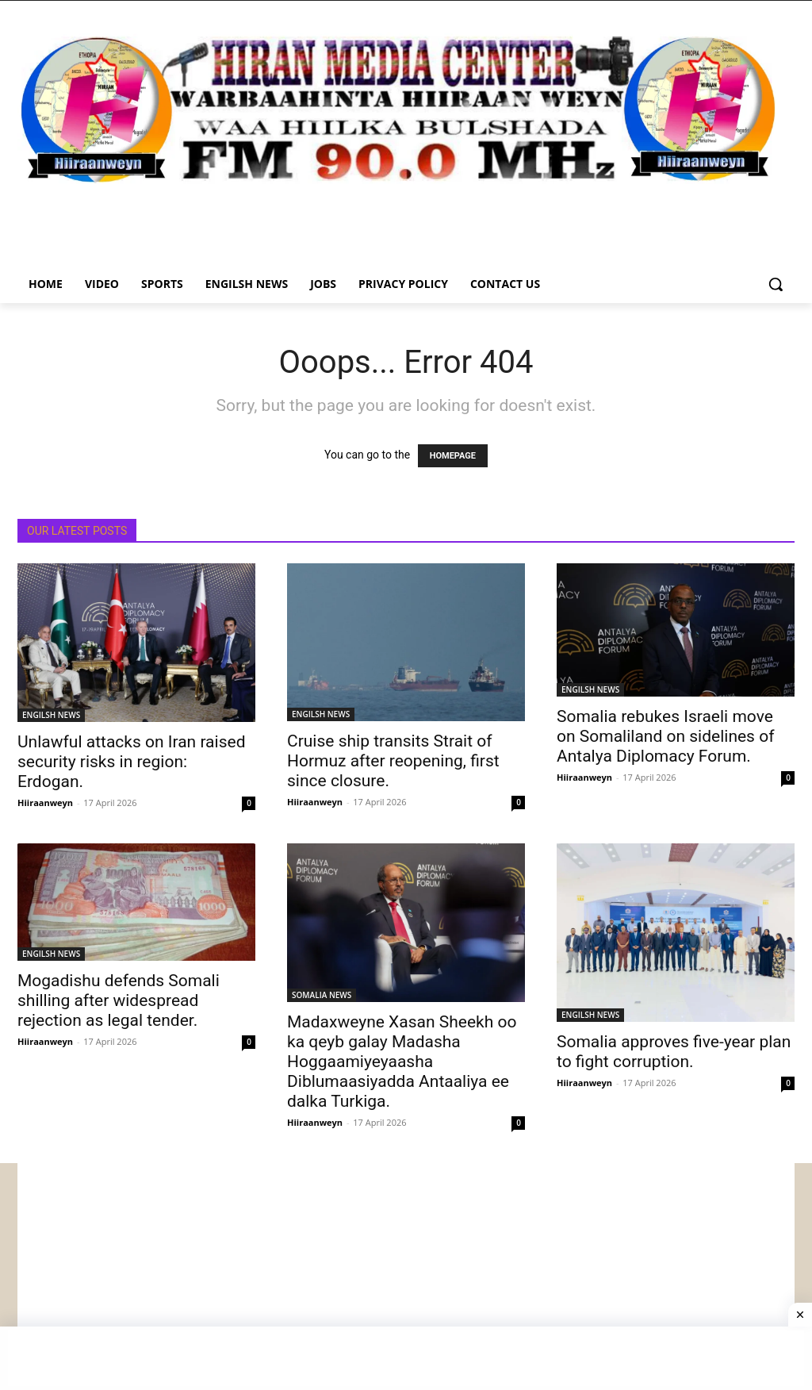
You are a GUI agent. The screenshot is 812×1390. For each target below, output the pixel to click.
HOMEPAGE (453, 456)
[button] (775, 284)
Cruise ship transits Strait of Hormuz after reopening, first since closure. (393, 760)
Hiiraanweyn (45, 802)
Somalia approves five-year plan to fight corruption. (674, 1051)
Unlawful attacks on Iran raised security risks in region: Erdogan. (131, 761)
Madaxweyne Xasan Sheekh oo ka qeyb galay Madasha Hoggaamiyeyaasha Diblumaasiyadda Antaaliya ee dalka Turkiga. (401, 1061)
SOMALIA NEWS (321, 994)
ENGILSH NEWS (51, 714)
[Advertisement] (406, 1274)
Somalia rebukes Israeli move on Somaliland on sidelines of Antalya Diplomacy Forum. (665, 736)
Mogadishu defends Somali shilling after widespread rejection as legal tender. (118, 1000)
